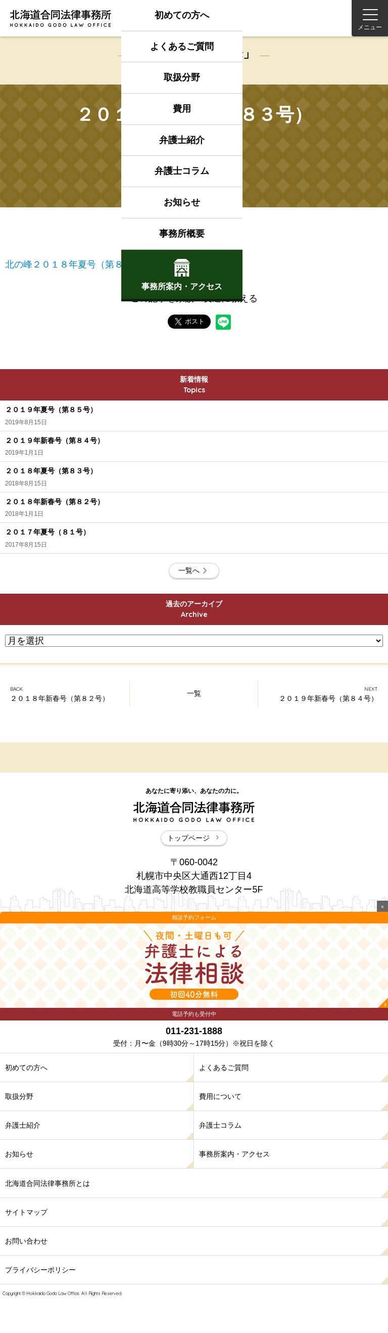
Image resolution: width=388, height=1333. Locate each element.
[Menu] (370, 18)
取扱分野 (182, 77)
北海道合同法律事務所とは (47, 1183)
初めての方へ (182, 15)
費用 (182, 109)
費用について (220, 1096)
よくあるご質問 (182, 46)
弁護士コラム (182, 171)
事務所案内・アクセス (234, 1154)
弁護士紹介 (182, 140)
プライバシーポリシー (40, 1270)
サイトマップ (26, 1212)
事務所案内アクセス (181, 275)
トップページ (194, 838)
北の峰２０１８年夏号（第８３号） (78, 264)
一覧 (194, 693)
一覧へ (194, 570)
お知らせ (182, 202)
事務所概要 (182, 234)
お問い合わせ (26, 1241)
